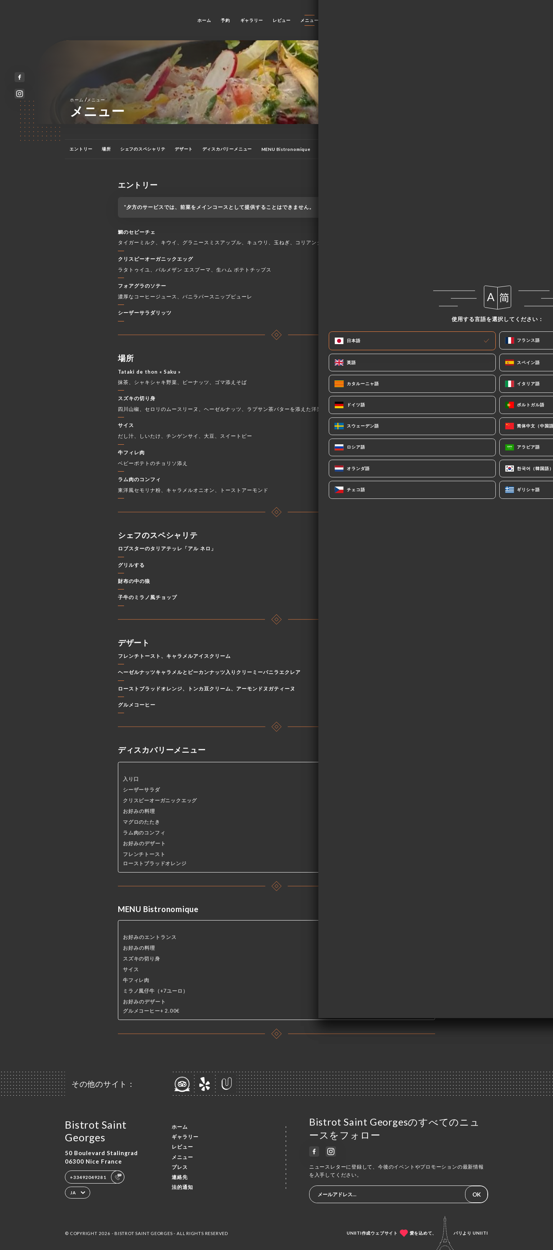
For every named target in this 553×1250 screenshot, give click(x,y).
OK (476, 1194)
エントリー (81, 148)
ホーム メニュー (87, 99)
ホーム (204, 20)
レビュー (282, 20)
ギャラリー (251, 20)
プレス (335, 20)
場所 (106, 148)
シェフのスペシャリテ (143, 148)
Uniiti (480, 1232)
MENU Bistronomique (286, 149)
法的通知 (182, 1187)
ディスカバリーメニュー (227, 148)
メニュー (309, 20)
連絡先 (358, 20)
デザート (184, 148)
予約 (225, 20)
